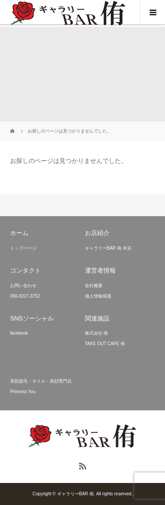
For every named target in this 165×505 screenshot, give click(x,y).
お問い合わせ (23, 285)
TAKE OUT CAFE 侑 (105, 343)
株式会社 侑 (96, 333)
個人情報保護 (98, 296)
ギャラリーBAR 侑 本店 (108, 248)
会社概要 (94, 285)
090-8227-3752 (25, 296)
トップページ (23, 248)
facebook (19, 333)
